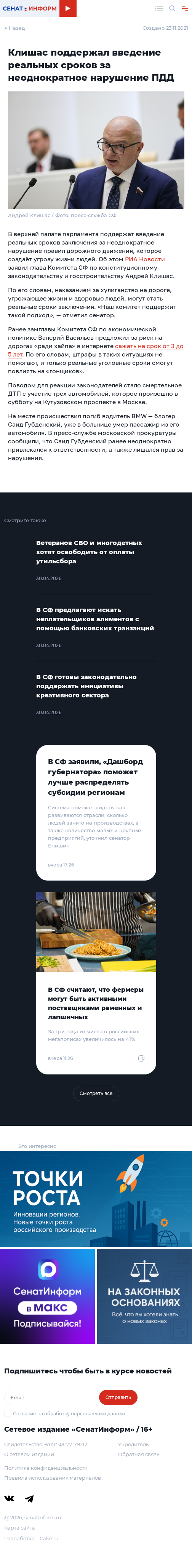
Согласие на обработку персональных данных (69, 1413)
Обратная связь (138, 1454)
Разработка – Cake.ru (31, 1538)
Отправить (118, 1397)
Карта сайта (19, 1528)
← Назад (14, 28)
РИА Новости (145, 259)
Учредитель (133, 1444)
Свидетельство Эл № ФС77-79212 (45, 1444)
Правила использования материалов (52, 1478)
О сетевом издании (29, 1454)
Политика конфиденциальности (46, 1468)
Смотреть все (96, 1093)
